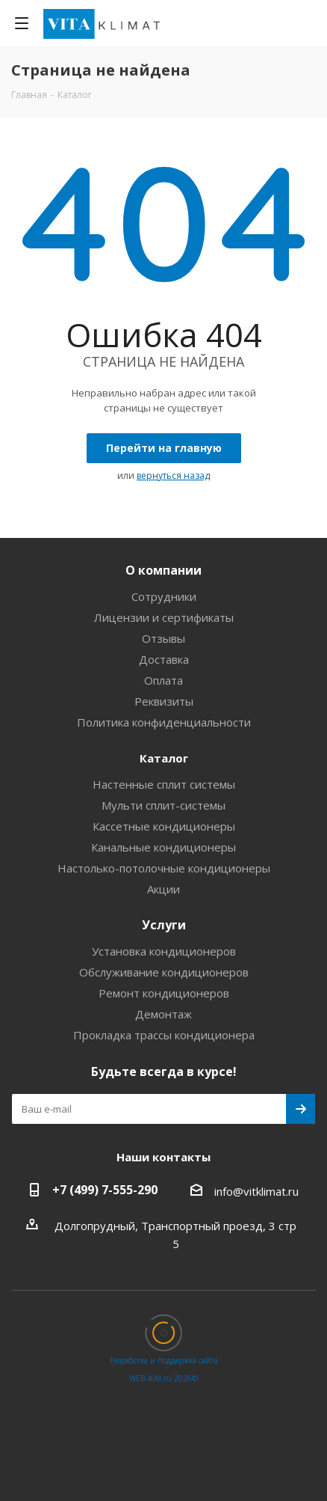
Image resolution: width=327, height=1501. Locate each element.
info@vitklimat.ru (256, 1191)
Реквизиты (163, 701)
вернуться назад (173, 475)
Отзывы (163, 638)
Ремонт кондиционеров (164, 992)
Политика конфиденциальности (164, 722)
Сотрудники (163, 596)
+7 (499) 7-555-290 (105, 1189)
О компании (163, 570)
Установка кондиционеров (164, 951)
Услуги (164, 925)
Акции (163, 888)
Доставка (164, 659)
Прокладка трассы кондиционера (164, 1034)
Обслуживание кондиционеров (164, 972)
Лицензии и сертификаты (164, 617)
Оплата (163, 680)
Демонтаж (163, 1013)
